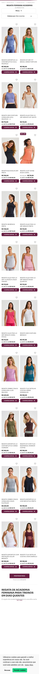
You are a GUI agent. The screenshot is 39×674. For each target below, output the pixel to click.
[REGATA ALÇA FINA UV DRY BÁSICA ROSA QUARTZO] (29, 266)
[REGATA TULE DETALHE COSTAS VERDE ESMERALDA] (29, 376)
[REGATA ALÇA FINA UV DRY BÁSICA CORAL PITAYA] (10, 321)
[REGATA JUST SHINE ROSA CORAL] (29, 158)
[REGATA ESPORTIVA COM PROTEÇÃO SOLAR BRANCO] (10, 542)
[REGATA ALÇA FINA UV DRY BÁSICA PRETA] (29, 211)
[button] (18, 11)
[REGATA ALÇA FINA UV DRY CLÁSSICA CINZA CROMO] (10, 266)
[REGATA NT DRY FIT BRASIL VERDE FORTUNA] (29, 48)
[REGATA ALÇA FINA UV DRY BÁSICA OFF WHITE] (29, 103)
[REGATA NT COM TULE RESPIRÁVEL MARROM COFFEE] (29, 432)
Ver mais (19, 600)
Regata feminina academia (31, 2)
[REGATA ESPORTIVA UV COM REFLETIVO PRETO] (29, 487)
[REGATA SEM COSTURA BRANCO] (29, 321)
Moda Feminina (11, 2)
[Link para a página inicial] (3, 2)
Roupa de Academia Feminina (21, 2)
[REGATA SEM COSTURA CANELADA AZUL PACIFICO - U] (10, 103)
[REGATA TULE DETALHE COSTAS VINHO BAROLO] (29, 542)
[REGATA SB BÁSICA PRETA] (10, 211)
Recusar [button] (7, 670)
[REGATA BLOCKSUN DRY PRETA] (10, 158)
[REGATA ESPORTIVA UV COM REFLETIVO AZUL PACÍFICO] (10, 48)
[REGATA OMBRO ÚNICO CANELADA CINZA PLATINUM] (10, 487)
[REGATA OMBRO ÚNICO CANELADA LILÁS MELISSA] (10, 376)
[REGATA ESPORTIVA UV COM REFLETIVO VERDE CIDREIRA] (10, 432)
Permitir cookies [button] (20, 670)
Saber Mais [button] (29, 665)
